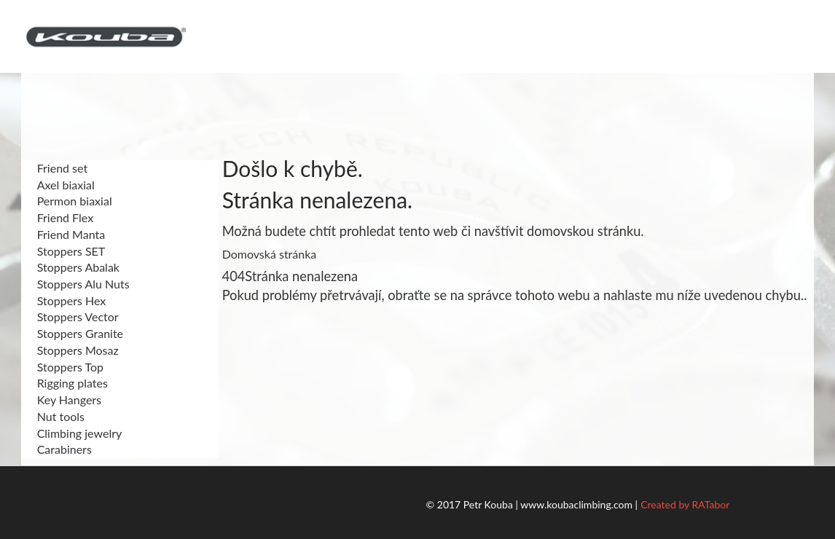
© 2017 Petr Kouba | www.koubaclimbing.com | (532, 504)
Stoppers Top (65, 367)
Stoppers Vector (73, 316)
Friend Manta (67, 234)
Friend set (58, 168)
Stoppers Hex (67, 300)
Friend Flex (60, 217)
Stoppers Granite (75, 333)
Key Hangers (64, 399)
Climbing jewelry (75, 433)
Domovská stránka (269, 254)
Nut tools (56, 416)
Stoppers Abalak (73, 267)
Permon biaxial (70, 201)
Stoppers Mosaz (73, 350)
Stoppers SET (67, 251)
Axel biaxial (61, 185)
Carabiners (60, 449)
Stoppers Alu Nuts (79, 284)
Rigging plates (68, 383)
